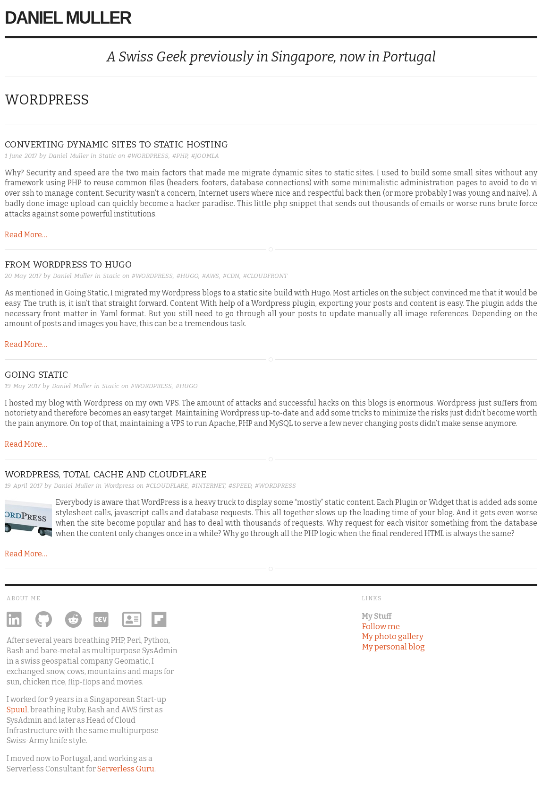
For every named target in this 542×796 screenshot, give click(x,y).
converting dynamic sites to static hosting (116, 144)
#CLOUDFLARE (167, 485)
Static (107, 155)
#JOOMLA (205, 155)
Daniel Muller (68, 17)
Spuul (17, 709)
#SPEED (240, 485)
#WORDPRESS (148, 155)
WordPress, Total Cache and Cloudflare (105, 474)
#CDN (231, 275)
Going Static (36, 374)
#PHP (179, 155)
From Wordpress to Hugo (68, 264)
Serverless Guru (125, 768)
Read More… (26, 234)
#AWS (210, 275)
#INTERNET (208, 485)
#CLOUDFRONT (265, 275)
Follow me (381, 626)
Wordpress (119, 485)
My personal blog (393, 646)
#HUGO (187, 275)
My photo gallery (392, 636)
